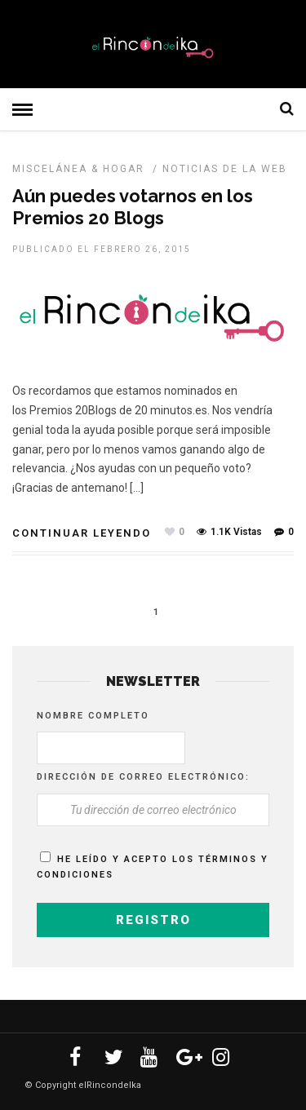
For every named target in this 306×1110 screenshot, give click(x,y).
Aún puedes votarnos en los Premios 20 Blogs (132, 206)
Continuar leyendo (81, 533)
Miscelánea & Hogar (78, 169)
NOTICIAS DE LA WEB (224, 169)
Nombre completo (93, 715)
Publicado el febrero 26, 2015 (101, 249)
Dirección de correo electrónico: (143, 777)
